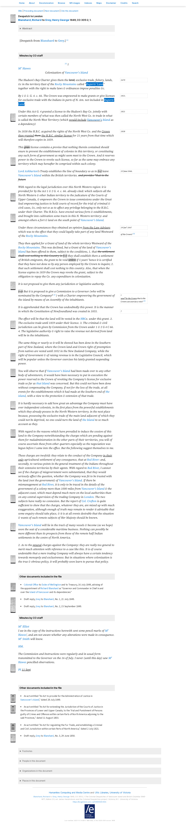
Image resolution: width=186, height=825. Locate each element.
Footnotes (27, 751)
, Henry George (57, 20)
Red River (93, 460)
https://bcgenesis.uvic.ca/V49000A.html (89, 802)
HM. (21, 646)
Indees (88, 3)
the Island (88, 420)
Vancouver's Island (76, 72)
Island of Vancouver (39, 592)
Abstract (27, 28)
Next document (52, 11)
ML (20, 11)
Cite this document (69, 11)
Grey (61, 41)
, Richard (30, 20)
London (89, 497)
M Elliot (23, 626)
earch (135, 3)
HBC (83, 319)
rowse (61, 3)
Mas (99, 3)
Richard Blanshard (49, 588)
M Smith (24, 639)
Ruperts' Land (94, 84)
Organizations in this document (37, 771)
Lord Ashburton (28, 171)
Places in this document (33, 780)
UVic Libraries (101, 792)
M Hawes (24, 68)
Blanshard (47, 41)
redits (123, 3)
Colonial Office (31, 584)
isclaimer (111, 3)
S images (75, 3)
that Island (43, 383)
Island (98, 120)
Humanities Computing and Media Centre (69, 792)
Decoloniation (46, 3)
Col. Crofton (89, 501)
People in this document (34, 761)
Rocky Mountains (65, 84)
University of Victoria (120, 792)
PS (19, 670)
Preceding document (33, 11)
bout (32, 3)
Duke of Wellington (51, 584)
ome (22, 3)
